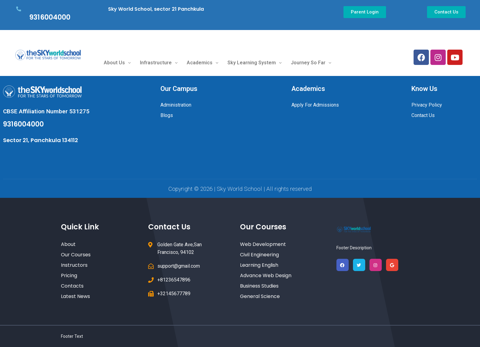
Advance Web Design (265, 275)
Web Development (263, 244)
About (68, 244)
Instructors (74, 265)
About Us (117, 63)
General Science (260, 296)
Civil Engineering (259, 254)
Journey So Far (311, 63)
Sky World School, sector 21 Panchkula (156, 9)
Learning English (259, 265)
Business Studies (259, 285)
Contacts (72, 285)
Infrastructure (159, 63)
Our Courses (76, 254)
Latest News (75, 296)
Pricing (69, 275)
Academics (202, 63)
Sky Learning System (254, 63)
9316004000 (49, 17)
